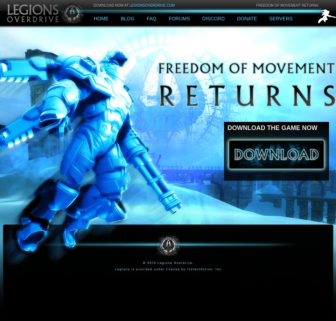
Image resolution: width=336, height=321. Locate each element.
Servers (281, 18)
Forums (179, 18)
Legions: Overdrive (46, 12)
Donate (247, 18)
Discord (213, 18)
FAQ (151, 18)
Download (276, 155)
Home (101, 18)
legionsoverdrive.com (152, 5)
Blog (127, 18)
